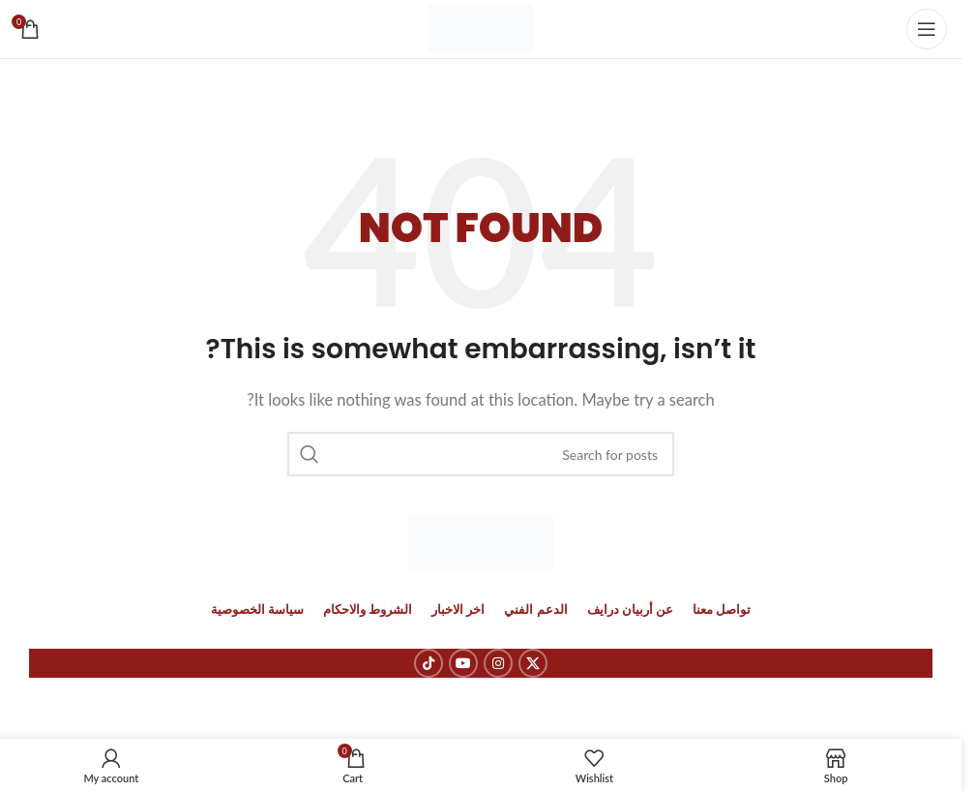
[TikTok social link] (428, 663)
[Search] (480, 454)
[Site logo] (481, 27)
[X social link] (532, 663)
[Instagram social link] (498, 663)
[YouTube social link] (463, 663)
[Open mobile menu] (927, 29)
